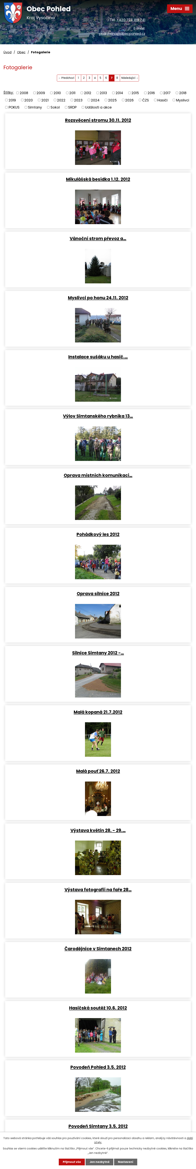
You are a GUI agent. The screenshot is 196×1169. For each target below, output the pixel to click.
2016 (151, 92)
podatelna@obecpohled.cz (122, 33)
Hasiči (162, 100)
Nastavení (126, 1162)
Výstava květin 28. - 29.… (50, 475)
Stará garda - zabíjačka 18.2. (145, 830)
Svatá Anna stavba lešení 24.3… (51, 830)
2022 (61, 100)
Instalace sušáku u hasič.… (51, 238)
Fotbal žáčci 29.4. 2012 (145, 653)
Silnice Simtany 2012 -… (145, 357)
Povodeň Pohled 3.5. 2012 (50, 593)
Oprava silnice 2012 (50, 357)
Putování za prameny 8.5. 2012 (50, 653)
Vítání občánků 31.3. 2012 (50, 771)
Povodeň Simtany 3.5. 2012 (145, 593)
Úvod (7, 52)
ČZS (145, 100)
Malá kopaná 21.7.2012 (50, 416)
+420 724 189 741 (130, 19)
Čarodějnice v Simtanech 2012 (50, 534)
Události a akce (98, 107)
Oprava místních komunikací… (50, 297)
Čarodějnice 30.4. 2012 (51, 712)
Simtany (35, 107)
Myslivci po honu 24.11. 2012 (145, 179)
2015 (135, 92)
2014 (119, 92)
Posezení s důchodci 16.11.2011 (51, 948)
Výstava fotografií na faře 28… (145, 475)
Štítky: (8, 92)
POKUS (14, 107)
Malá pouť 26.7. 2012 (145, 416)
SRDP (72, 107)
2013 (103, 92)
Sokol (55, 107)
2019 (12, 100)
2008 (24, 92)
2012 (87, 92)
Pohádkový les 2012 (145, 297)
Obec (21, 52)
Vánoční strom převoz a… (50, 179)
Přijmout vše (71, 1162)
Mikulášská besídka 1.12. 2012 (145, 120)
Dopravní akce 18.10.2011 (145, 948)
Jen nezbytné (99, 1162)
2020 (28, 100)
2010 (57, 92)
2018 (182, 92)
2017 (167, 92)
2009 (41, 92)
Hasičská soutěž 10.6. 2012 (145, 534)
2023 (78, 100)
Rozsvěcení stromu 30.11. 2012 (51, 120)
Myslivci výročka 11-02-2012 (51, 889)
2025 (112, 100)
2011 (72, 92)
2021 (45, 100)
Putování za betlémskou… (145, 889)
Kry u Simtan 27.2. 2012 (145, 771)
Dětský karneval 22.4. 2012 (145, 712)
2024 (95, 100)
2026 (129, 100)
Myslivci (182, 100)
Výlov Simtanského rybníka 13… (145, 238)
